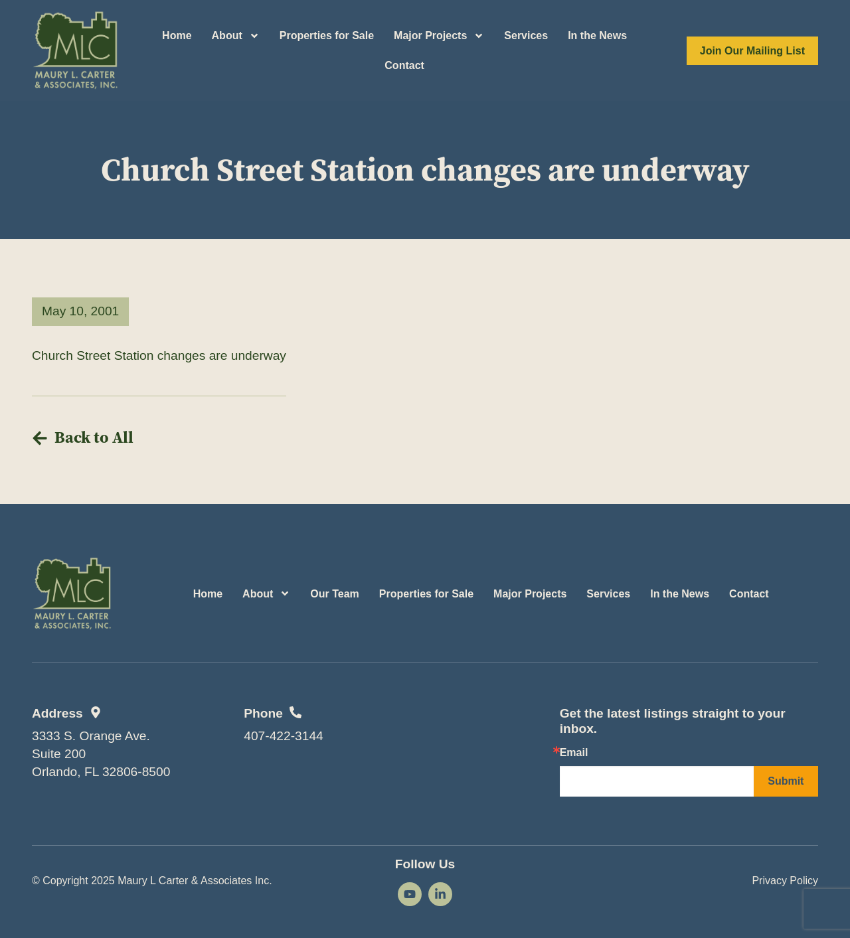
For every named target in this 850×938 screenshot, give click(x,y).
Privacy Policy (785, 880)
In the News (597, 35)
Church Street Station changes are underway (159, 355)
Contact (404, 65)
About (236, 36)
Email (574, 752)
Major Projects (439, 36)
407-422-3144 (283, 736)
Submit (786, 781)
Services (526, 35)
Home (176, 35)
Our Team (334, 593)
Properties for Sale (327, 35)
